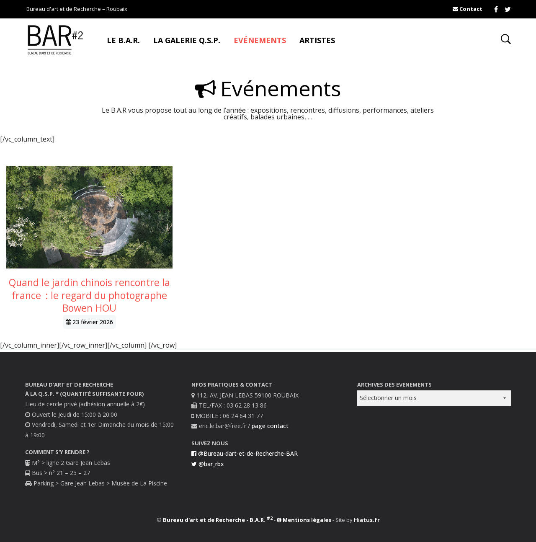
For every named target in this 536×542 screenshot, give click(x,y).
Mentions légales (304, 520)
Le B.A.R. (123, 40)
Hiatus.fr (367, 520)
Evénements (260, 40)
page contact (270, 426)
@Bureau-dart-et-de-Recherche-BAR (244, 453)
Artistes (317, 40)
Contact (467, 9)
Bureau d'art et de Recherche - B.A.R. (218, 520)
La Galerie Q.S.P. (186, 40)
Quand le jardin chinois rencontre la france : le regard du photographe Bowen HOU (89, 295)
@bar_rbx (207, 464)
